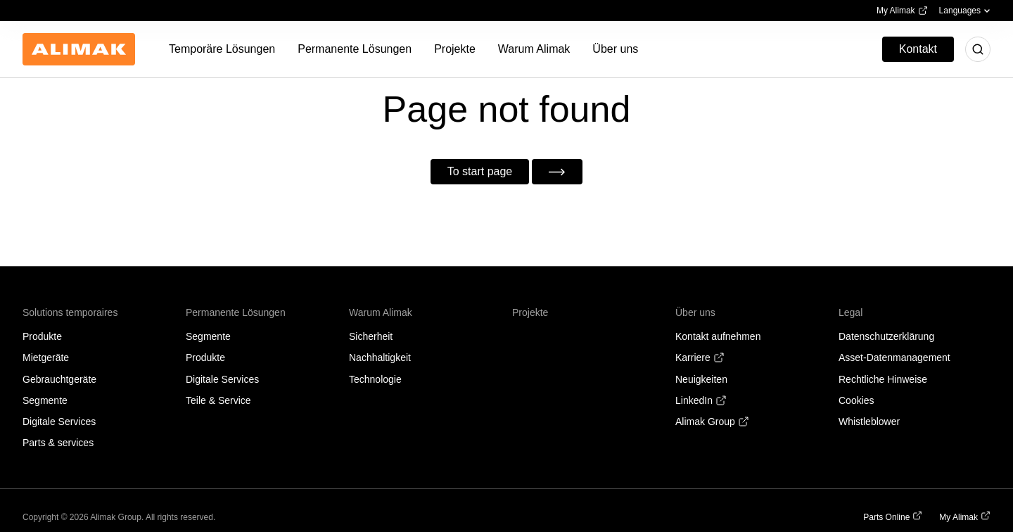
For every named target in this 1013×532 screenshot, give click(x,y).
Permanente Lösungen (236, 312)
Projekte (530, 312)
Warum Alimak (380, 312)
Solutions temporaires (70, 312)
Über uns (695, 312)
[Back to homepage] (79, 49)
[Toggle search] (977, 49)
